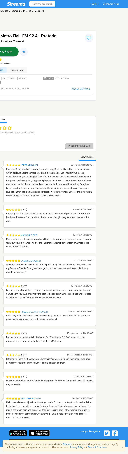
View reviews (87, 157)
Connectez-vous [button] (111, 4)
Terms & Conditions (97, 447)
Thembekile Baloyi (31, 398)
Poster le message (79, 146)
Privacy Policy (76, 447)
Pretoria (27, 11)
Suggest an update (81, 89)
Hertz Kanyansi (29, 165)
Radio (94, 4)
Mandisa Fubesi (29, 235)
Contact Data (17, 70)
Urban (22, 78)
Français (94, 431)
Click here (67, 444)
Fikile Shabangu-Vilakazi (34, 312)
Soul (12, 78)
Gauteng (16, 11)
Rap (5, 78)
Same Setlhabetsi (31, 261)
